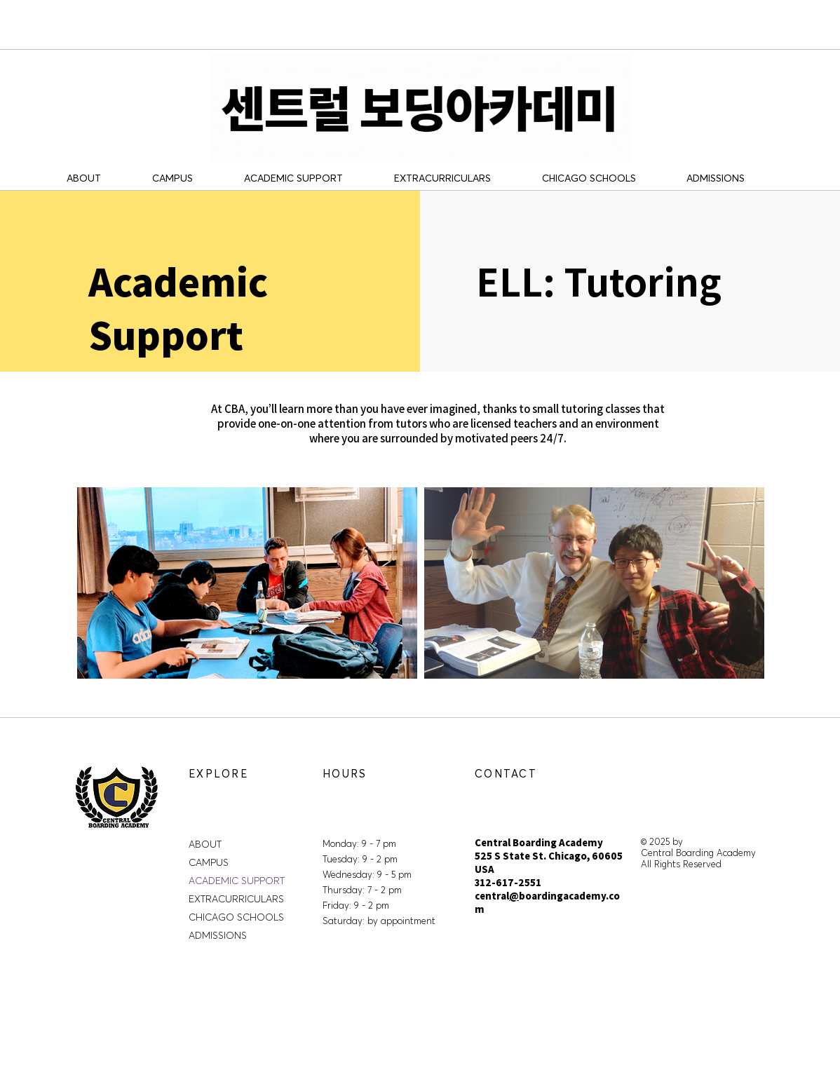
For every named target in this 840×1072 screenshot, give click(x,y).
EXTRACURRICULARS (236, 899)
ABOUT (205, 844)
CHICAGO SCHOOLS (236, 917)
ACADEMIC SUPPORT (237, 880)
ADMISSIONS (218, 935)
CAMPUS (209, 862)
